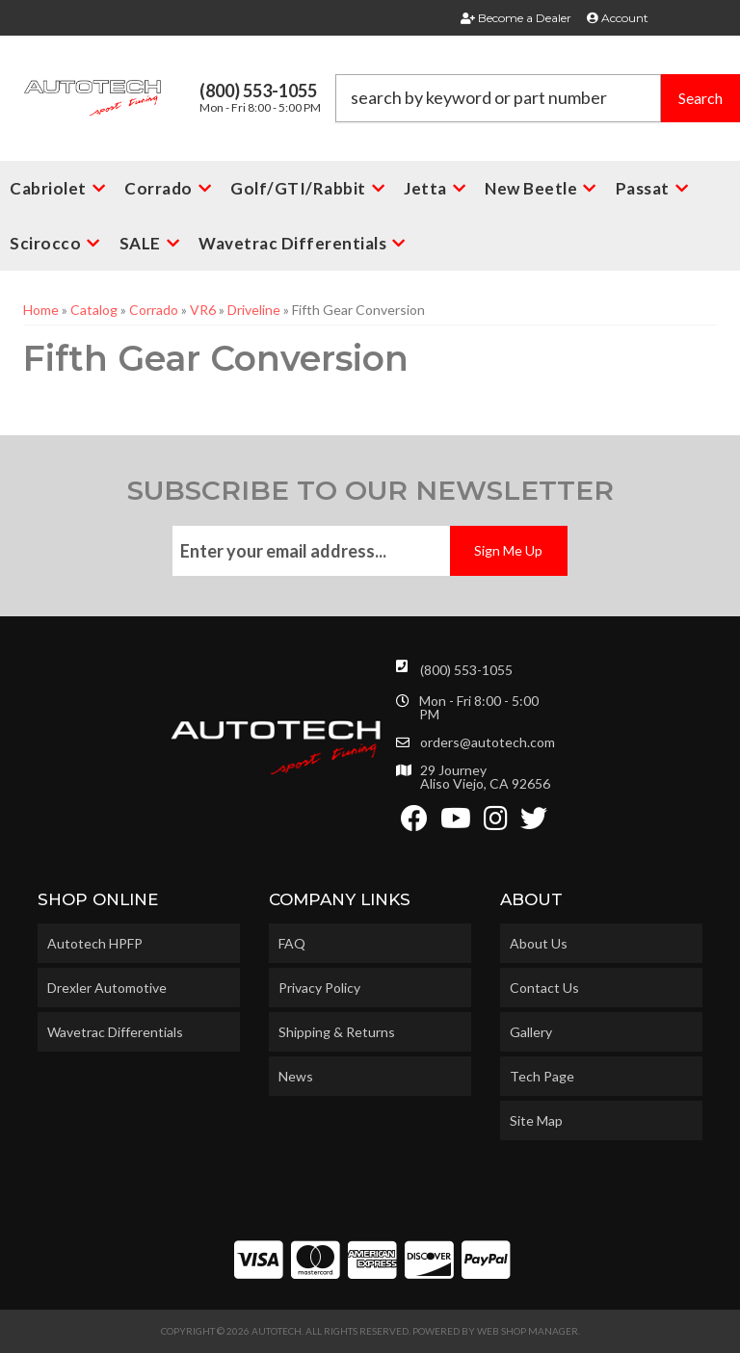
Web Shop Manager (527, 1331)
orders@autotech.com (487, 742)
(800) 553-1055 (466, 670)
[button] (537, 98)
